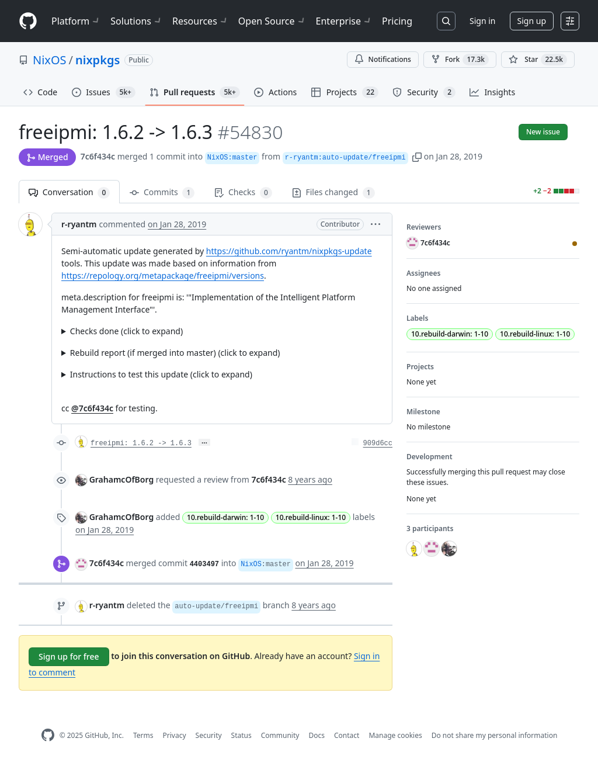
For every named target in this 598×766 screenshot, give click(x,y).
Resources (200, 21)
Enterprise (344, 21)
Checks (243, 192)
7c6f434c (98, 156)
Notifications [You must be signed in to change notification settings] (382, 59)
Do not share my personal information (495, 735)
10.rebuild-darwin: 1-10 (225, 517)
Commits (162, 192)
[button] (417, 156)
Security (209, 735)
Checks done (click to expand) (126, 331)
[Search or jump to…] (446, 21)
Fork (460, 59)
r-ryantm (79, 224)
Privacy (174, 735)
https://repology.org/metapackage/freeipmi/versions (162, 275)
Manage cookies (395, 735)
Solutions (136, 21)
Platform (76, 21)
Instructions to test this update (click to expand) (161, 374)
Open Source (272, 21)
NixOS (50, 60)
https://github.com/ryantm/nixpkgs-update (289, 251)
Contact (346, 735)
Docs (316, 735)
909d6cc (377, 443)
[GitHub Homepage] (48, 735)
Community (280, 735)
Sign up (531, 20)
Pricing (397, 21)
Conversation (69, 192)
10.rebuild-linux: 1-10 (311, 517)
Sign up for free (69, 656)
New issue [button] (543, 132)
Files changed (333, 192)
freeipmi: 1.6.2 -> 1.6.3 (141, 443)
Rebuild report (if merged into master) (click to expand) (175, 352)
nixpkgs (97, 60)
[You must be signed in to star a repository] (538, 59)
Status (241, 735)
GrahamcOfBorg (121, 479)
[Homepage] (28, 21)
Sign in (482, 20)
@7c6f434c (92, 408)
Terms (143, 735)
